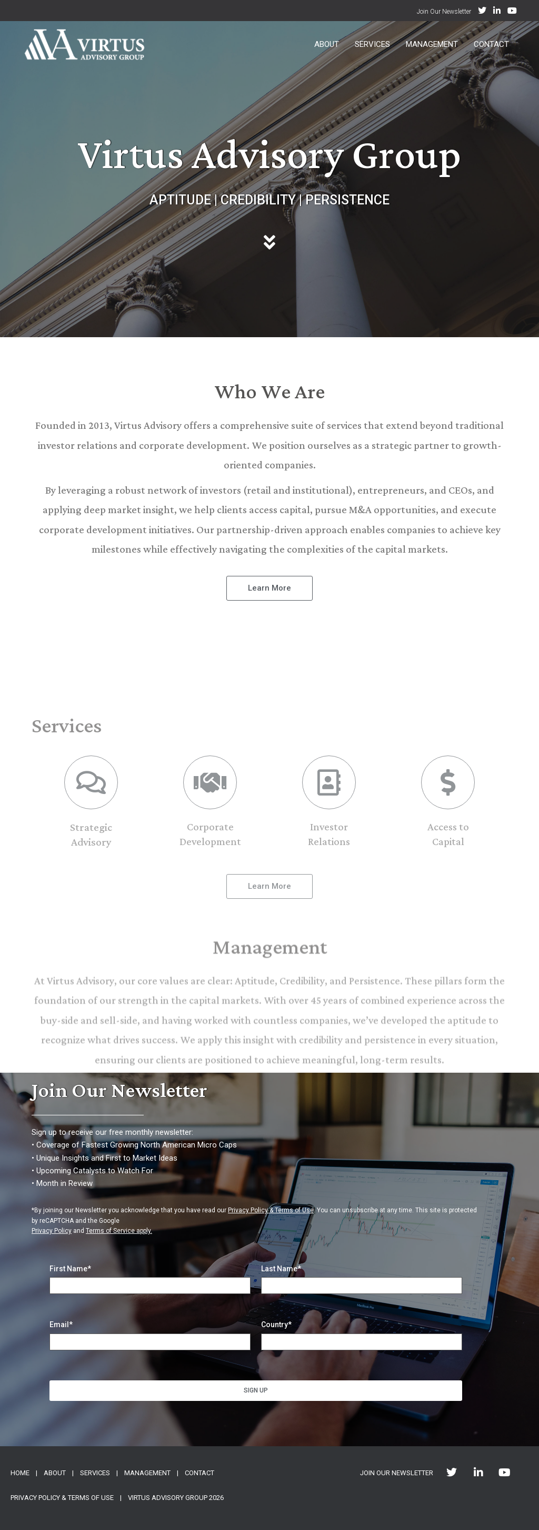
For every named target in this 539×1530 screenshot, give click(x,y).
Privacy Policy (52, 1230)
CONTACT (199, 1473)
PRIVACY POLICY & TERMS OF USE (62, 1498)
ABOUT (55, 1473)
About (326, 44)
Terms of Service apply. (119, 1230)
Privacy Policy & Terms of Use (271, 1210)
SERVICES (95, 1473)
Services (372, 44)
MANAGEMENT (147, 1473)
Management (432, 44)
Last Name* (281, 1268)
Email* (61, 1324)
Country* (276, 1324)
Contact (491, 44)
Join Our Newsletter (444, 11)
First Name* (70, 1268)
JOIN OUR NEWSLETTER (396, 1473)
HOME (20, 1473)
